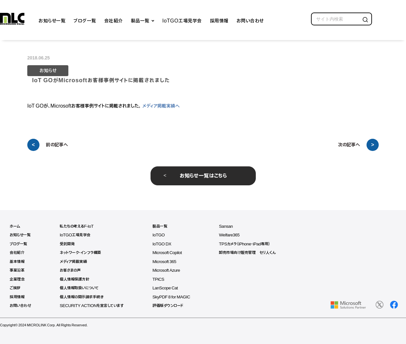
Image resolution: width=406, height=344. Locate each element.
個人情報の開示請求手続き (83, 297)
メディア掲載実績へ (161, 106)
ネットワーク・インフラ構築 (82, 252)
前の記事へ (57, 145)
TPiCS (162, 279)
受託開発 (68, 244)
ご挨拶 (15, 288)
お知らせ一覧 (52, 20)
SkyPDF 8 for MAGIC (175, 297)
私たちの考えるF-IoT (78, 226)
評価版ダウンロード (171, 305)
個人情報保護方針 (75, 279)
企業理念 (17, 279)
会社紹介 (113, 20)
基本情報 (17, 261)
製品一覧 (140, 20)
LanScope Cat (169, 288)
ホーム (15, 226)
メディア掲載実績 (74, 261)
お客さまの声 (71, 270)
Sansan (231, 226)
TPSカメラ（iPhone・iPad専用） (250, 244)
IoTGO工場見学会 (182, 20)
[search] (341, 19)
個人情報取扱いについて (81, 288)
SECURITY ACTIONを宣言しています (94, 305)
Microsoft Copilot (171, 252)
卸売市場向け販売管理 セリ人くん (252, 252)
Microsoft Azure (170, 270)
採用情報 (219, 20)
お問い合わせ (250, 20)
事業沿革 (17, 270)
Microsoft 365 (168, 261)
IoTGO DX (165, 244)
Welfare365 (234, 235)
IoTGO (162, 235)
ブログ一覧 (84, 20)
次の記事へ (349, 145)
